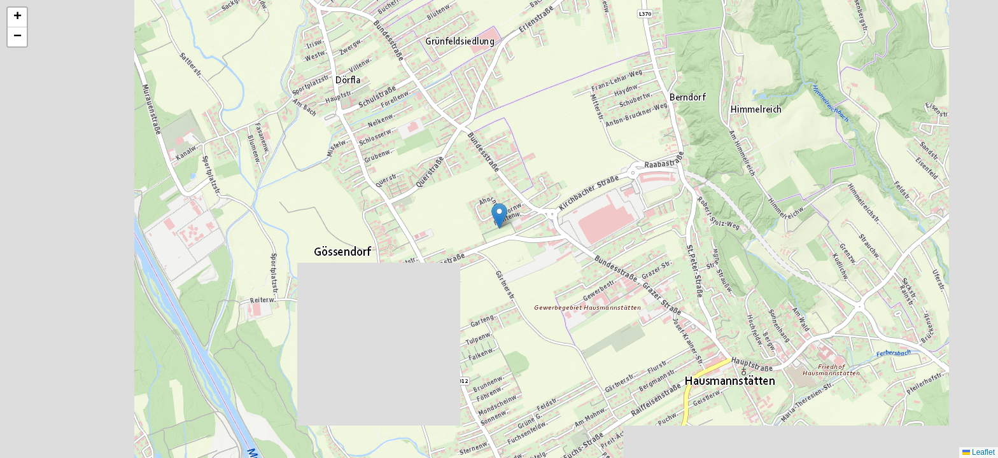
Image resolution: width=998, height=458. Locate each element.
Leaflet (978, 452)
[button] (499, 216)
